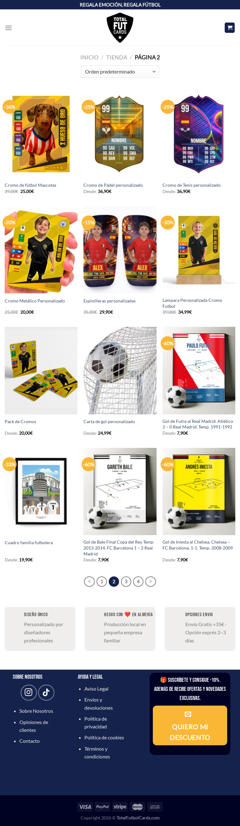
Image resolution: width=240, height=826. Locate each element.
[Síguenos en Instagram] (29, 693)
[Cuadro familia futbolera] (41, 491)
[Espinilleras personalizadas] (119, 249)
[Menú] (8, 27)
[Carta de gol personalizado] (119, 370)
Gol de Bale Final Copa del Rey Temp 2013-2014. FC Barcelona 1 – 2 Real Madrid (118, 547)
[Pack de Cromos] (41, 370)
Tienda (116, 57)
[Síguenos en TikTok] (46, 693)
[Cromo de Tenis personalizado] (198, 134)
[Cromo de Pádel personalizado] (119, 134)
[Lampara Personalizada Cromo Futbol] (198, 249)
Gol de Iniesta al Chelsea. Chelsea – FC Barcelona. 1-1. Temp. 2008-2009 (197, 544)
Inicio (89, 57)
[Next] (150, 581)
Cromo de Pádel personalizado (113, 185)
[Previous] (89, 581)
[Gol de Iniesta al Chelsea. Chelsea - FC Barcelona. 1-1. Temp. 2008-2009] (198, 491)
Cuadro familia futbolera (29, 542)
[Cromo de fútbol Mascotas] (41, 134)
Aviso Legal (96, 689)
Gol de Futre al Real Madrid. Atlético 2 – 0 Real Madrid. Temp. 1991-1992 (197, 424)
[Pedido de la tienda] (120, 71)
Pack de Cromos (20, 421)
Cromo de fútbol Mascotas (30, 185)
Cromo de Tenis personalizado (191, 185)
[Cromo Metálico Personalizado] (41, 249)
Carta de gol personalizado (109, 421)
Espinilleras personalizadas (109, 300)
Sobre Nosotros (36, 711)
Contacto (29, 741)
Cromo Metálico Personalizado (35, 300)
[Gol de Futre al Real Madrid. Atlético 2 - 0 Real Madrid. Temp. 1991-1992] (198, 370)
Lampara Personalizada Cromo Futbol (192, 303)
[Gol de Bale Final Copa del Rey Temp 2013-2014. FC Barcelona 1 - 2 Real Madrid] (119, 491)
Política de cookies (104, 737)
